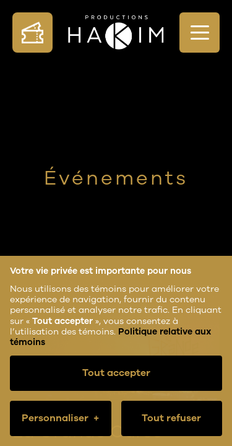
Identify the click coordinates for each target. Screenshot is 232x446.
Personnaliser (60, 418)
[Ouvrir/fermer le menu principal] (199, 32)
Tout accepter (116, 373)
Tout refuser (171, 418)
